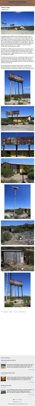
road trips (15, 311)
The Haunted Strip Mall (6, 385)
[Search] (33, 2)
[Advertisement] (17, 346)
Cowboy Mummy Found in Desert (8, 372)
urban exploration (22, 311)
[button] (33, 8)
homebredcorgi (20, 401)
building (10, 311)
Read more (31, 369)
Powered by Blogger (17, 399)
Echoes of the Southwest (17, 2)
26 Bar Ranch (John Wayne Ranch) (8, 360)
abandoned (6, 311)
